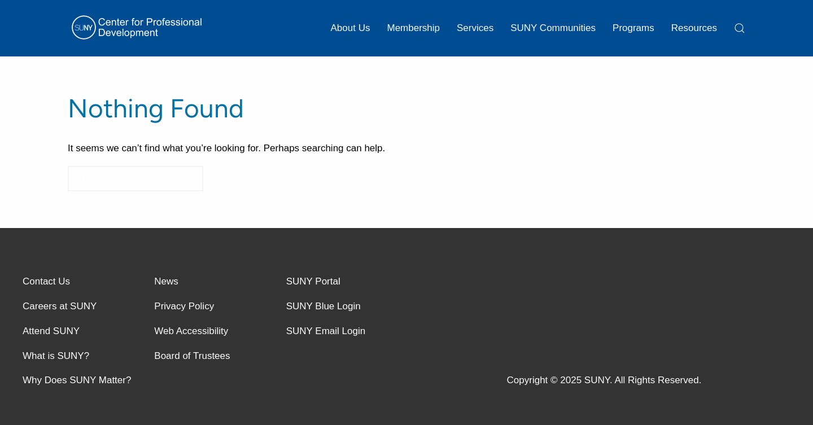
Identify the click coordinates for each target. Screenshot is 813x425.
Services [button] (475, 28)
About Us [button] (350, 28)
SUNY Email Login (325, 331)
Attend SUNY (51, 331)
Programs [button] (633, 28)
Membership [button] (413, 28)
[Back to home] (138, 28)
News (166, 281)
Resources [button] (694, 28)
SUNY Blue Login (323, 306)
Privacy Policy (184, 306)
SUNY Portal (313, 281)
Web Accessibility (191, 331)
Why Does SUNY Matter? (77, 380)
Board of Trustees (192, 355)
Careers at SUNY (60, 306)
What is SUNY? (56, 355)
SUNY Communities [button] (553, 28)
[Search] (135, 178)
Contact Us (46, 281)
